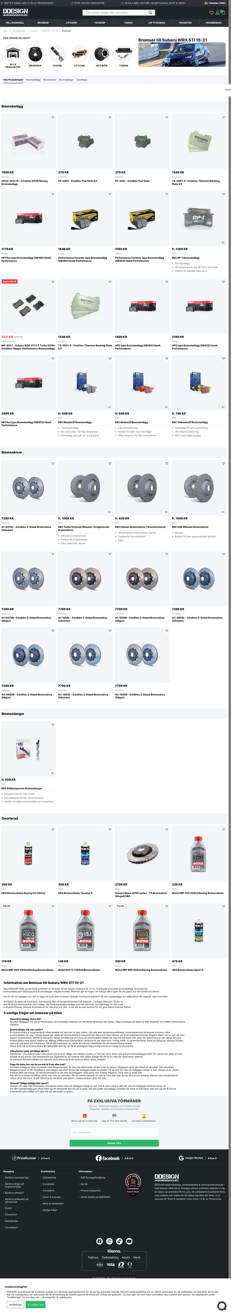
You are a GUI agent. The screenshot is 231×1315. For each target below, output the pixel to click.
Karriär (84, 1184)
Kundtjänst (48, 1190)
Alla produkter (13, 56)
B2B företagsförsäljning (93, 1177)
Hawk (4, 253)
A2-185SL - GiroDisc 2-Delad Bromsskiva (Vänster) (83, 696)
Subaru (34, 30)
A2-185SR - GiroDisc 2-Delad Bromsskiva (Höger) (140, 696)
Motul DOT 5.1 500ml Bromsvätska (79, 970)
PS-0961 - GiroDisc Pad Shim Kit (77, 181)
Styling (79, 56)
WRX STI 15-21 (50, 30)
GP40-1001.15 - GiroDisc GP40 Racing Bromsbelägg (24, 183)
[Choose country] (215, 3)
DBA (117, 889)
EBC (174, 253)
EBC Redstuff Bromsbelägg (131, 422)
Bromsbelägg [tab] (33, 79)
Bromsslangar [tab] (66, 79)
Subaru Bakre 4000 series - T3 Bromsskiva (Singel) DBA (141, 895)
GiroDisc (5, 177)
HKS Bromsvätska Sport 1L (188, 970)
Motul (175, 889)
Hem (6, 30)
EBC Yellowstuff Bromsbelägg (190, 422)
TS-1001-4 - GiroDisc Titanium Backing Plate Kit (85, 347)
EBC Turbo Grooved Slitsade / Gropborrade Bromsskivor (83, 529)
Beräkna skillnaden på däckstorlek (16, 1200)
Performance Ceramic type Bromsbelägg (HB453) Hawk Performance (139, 260)
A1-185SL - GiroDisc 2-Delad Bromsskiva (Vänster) (82, 619)
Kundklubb (48, 1184)
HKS (3, 889)
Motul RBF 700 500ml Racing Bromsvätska (198, 893)
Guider (8, 1208)
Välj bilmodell (15, 23)
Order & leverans (52, 1197)
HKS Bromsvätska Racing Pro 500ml (23, 893)
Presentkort (11, 1214)
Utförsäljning (8, 341)
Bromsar (66, 30)
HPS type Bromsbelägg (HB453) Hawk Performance (195, 347)
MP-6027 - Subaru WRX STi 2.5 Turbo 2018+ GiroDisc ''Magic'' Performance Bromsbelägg (28, 347)
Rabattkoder (11, 1221)
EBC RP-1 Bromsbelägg (186, 258)
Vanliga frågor (50, 1210)
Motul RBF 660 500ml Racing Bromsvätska (141, 970)
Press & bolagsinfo (90, 1190)
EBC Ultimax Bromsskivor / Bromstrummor (140, 527)
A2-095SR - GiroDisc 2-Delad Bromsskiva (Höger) (26, 696)
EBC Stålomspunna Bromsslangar (21, 788)
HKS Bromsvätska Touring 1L (75, 893)
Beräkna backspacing (16, 1177)
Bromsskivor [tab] (49, 79)
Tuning (124, 56)
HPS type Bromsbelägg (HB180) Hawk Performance (137, 347)
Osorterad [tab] (82, 79)
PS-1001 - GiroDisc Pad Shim (132, 181)
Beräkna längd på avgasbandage (14, 1185)
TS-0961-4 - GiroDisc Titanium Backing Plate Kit (196, 183)
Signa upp (114, 1143)
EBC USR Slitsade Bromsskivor (190, 527)
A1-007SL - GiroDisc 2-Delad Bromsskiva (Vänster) (26, 529)
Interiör (102, 56)
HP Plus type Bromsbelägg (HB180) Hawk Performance (26, 260)
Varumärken (214, 23)
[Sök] (118, 12)
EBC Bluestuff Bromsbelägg (75, 422)
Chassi (57, 56)
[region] (114, 271)
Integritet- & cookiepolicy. (59, 1297)
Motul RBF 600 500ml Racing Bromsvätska (27, 970)
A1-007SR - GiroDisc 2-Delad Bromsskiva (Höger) (26, 619)
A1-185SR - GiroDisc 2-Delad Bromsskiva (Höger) (139, 619)
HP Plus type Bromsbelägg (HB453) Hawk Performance (26, 424)
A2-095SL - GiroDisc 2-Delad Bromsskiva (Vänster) (197, 619)
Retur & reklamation (53, 1203)
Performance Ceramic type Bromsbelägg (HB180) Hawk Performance (82, 260)
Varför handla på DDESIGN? (95, 1197)
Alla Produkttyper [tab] (13, 79)
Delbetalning (49, 1177)
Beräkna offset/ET (14, 1192)
